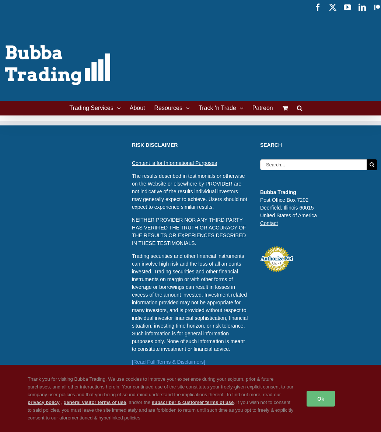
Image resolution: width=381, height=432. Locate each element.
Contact (269, 223)
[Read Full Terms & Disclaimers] (168, 362)
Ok (320, 398)
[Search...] (313, 164)
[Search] (372, 164)
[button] (300, 108)
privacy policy (44, 402)
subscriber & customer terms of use (193, 402)
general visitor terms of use (95, 402)
